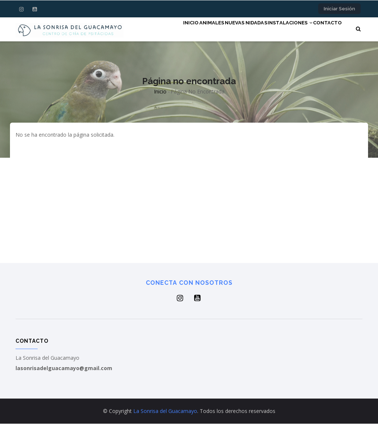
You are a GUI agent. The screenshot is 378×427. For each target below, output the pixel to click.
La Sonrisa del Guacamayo (165, 414)
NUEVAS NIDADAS (228, 30)
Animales (186, 30)
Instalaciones (280, 30)
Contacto (324, 30)
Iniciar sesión (339, 8)
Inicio (158, 30)
